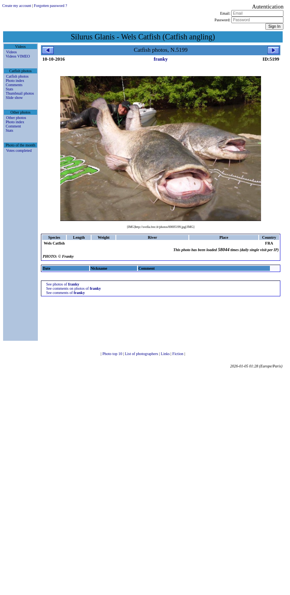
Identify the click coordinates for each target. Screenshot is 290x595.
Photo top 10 (112, 354)
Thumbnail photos (20, 93)
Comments (14, 85)
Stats (9, 89)
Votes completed (19, 150)
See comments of (65, 293)
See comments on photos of (73, 288)
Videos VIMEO (18, 56)
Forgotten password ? (50, 5)
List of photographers (142, 354)
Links (166, 354)
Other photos (16, 118)
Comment (13, 126)
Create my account (16, 5)
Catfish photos (17, 76)
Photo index (15, 80)
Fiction (178, 354)
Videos (11, 52)
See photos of (62, 284)
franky (161, 59)
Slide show (14, 97)
